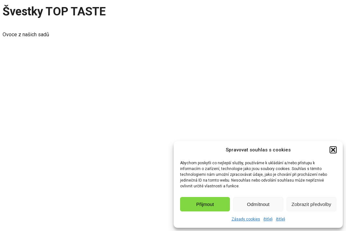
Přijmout (205, 204)
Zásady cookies (246, 219)
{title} (268, 219)
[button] (333, 150)
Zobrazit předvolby (311, 204)
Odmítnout (258, 204)
